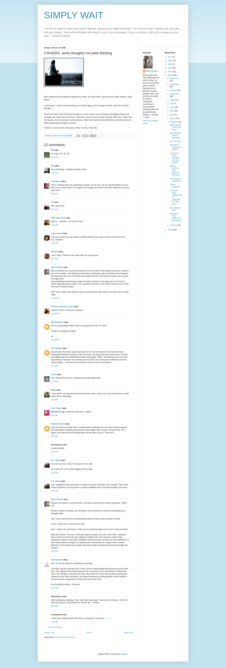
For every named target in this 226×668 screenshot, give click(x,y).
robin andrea (56, 233)
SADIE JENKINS (175, 186)
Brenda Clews (57, 322)
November (174, 84)
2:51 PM (54, 366)
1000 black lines (58, 218)
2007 (170, 72)
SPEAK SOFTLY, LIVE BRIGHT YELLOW (175, 170)
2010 (170, 60)
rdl (52, 202)
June (172, 107)
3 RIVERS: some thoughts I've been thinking (174, 158)
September (174, 94)
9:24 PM (54, 157)
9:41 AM (54, 491)
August (173, 100)
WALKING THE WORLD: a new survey (175, 217)
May (172, 111)
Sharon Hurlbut (58, 424)
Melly (53, 390)
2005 (170, 230)
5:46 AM (54, 194)
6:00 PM (54, 415)
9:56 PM (54, 606)
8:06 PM (54, 436)
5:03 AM (54, 173)
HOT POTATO (175, 141)
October (173, 90)
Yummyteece (56, 560)
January (173, 225)
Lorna (53, 374)
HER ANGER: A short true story (175, 127)
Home (89, 633)
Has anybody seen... (175, 209)
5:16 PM (54, 381)
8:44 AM (54, 259)
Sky (52, 166)
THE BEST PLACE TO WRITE (175, 147)
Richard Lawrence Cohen (62, 306)
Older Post (128, 633)
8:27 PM (54, 452)
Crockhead (56, 181)
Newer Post (49, 633)
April (172, 115)
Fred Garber (56, 348)
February (174, 122)
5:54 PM (54, 551)
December (174, 78)
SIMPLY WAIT (73, 15)
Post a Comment (55, 627)
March (173, 118)
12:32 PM (55, 340)
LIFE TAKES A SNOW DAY (176, 180)
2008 (170, 68)
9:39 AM (54, 473)
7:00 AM (54, 225)
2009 (170, 64)
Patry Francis (57, 267)
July (172, 103)
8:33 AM (54, 243)
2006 (170, 75)
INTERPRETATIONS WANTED (175, 135)
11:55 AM (55, 298)
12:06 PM (55, 314)
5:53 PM (54, 400)
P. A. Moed (55, 460)
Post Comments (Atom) (65, 637)
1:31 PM (54, 588)
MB (52, 150)
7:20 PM (54, 622)
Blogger (124, 654)
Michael (54, 252)
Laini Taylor (56, 408)
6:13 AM (54, 209)
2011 (170, 57)
